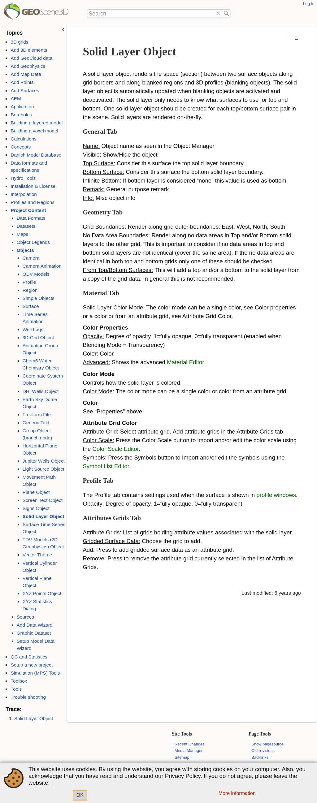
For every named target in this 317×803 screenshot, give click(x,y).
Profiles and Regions (32, 202)
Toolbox (19, 681)
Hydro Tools (23, 178)
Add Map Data (26, 74)
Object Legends (33, 242)
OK (80, 795)
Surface (31, 306)
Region (30, 290)
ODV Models (36, 274)
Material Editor (185, 362)
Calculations (24, 138)
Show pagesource (267, 744)
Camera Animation (42, 266)
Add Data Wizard (35, 625)
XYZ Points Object (42, 593)
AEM (16, 98)
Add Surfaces (25, 90)
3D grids (19, 42)
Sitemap (182, 757)
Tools (16, 689)
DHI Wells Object (41, 391)
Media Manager (188, 750)
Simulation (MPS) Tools (35, 673)
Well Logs (33, 329)
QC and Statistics (29, 656)
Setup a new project (31, 664)
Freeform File (37, 414)
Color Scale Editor (116, 449)
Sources (25, 617)
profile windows (276, 495)
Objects (25, 250)
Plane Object (36, 492)
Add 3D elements (29, 50)
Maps (22, 234)
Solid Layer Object (43, 516)
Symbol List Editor (106, 466)
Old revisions (263, 750)
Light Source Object (43, 469)
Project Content (28, 210)
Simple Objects (38, 298)
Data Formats (31, 218)
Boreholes (21, 114)
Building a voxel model (34, 130)
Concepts (21, 146)
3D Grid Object (38, 337)
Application (22, 106)
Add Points (22, 82)
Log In (309, 3)
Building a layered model (37, 122)
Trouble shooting (28, 697)
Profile (29, 282)
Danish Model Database (36, 155)
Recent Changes (190, 744)
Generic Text (36, 422)
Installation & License (33, 186)
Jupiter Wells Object (44, 461)
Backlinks (259, 757)
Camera (31, 258)
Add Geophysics (28, 66)
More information (237, 793)
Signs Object (36, 508)
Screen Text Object (43, 500)
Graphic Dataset (34, 633)
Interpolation (24, 194)
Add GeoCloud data (31, 58)
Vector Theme (37, 554)
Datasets (26, 226)
